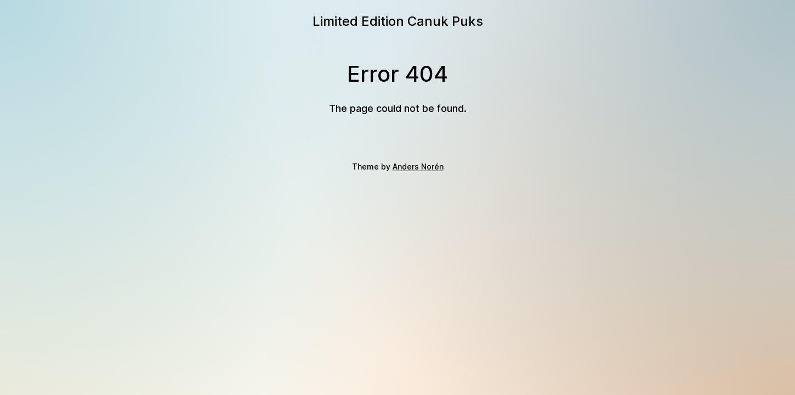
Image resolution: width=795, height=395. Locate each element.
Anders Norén (418, 166)
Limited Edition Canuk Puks (398, 21)
